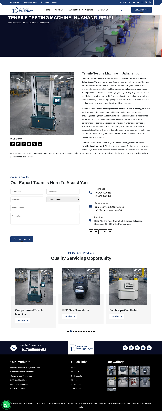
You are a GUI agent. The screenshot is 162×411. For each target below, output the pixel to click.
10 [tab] (91, 331)
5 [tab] (78, 331)
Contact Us (103, 10)
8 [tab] (86, 331)
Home (47, 10)
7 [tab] (84, 331)
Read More (23, 320)
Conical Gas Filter (17, 389)
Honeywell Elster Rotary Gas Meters (25, 368)
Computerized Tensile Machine (23, 376)
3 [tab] (73, 331)
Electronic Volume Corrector (21, 372)
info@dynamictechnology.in (109, 210)
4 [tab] (76, 331)
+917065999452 (48, 2)
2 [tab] (71, 331)
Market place (76, 384)
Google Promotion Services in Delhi (106, 403)
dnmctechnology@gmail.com (23, 2)
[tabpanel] (33, 296)
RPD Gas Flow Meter (18, 380)
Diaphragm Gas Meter (19, 384)
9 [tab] (89, 331)
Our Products (74, 10)
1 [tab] (68, 331)
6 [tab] (81, 331)
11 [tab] (94, 331)
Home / (11, 23)
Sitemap (89, 10)
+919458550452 (103, 196)
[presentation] (29, 231)
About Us (59, 10)
